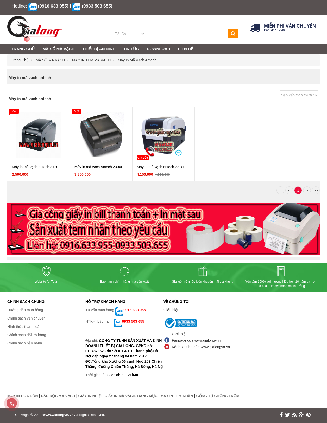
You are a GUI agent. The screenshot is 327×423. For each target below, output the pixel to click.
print (308, 414)
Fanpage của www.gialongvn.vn (198, 340)
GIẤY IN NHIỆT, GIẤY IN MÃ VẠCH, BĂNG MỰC (118, 396)
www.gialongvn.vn (57, 415)
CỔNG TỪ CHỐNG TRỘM (219, 396)
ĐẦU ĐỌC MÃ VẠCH (58, 396)
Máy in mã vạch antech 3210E (161, 167)
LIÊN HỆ (185, 49)
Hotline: (19, 6)
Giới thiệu (171, 310)
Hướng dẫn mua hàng (25, 310)
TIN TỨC (131, 49)
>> (316, 191)
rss (294, 414)
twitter (287, 414)
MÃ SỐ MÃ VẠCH (51, 60)
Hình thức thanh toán (24, 326)
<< (280, 191)
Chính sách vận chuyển (26, 318)
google (301, 414)
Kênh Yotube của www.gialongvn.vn (201, 347)
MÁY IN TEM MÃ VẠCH (92, 60)
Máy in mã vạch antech (137, 60)
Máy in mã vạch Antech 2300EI (99, 167)
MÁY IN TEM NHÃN (177, 396)
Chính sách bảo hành (24, 343)
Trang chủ (20, 60)
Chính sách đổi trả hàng (26, 335)
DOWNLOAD (158, 49)
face (281, 414)
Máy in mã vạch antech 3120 (35, 167)
